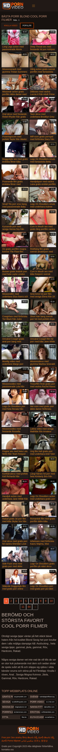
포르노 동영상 (41, 740)
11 (23, 607)
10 (51, 601)
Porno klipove (14, 740)
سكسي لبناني (27, 740)
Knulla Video (10, 25)
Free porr (6, 737)
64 (29, 607)
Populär (27, 25)
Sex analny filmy (19, 737)
